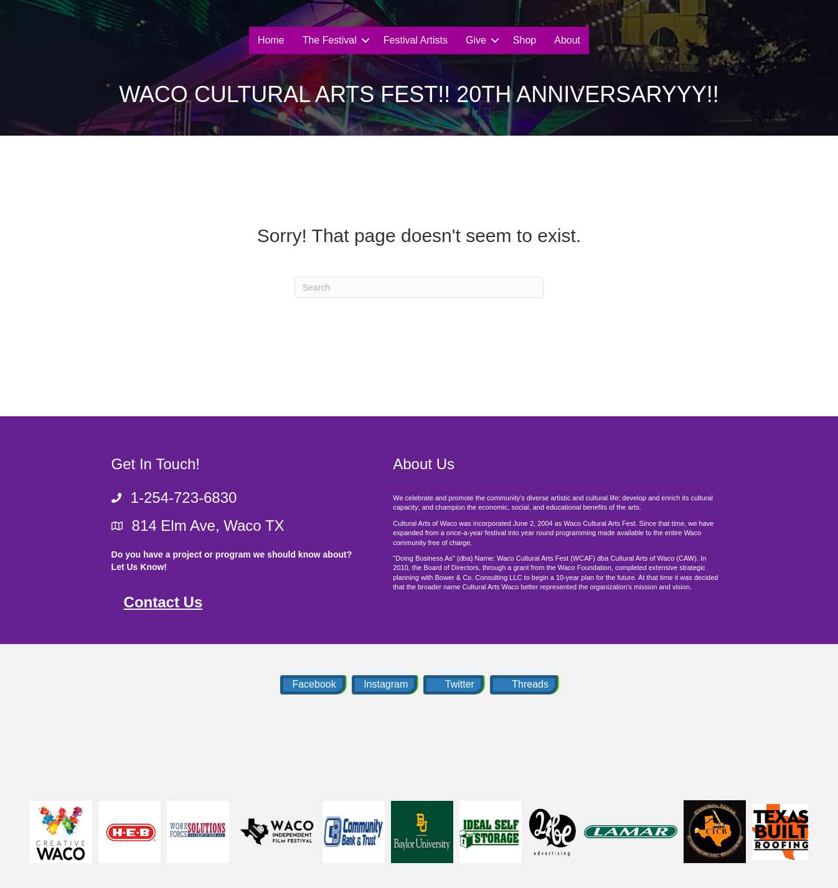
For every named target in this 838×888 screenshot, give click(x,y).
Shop (524, 40)
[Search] (419, 287)
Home (271, 40)
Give (476, 40)
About (567, 40)
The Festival (330, 40)
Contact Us (163, 602)
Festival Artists (416, 40)
